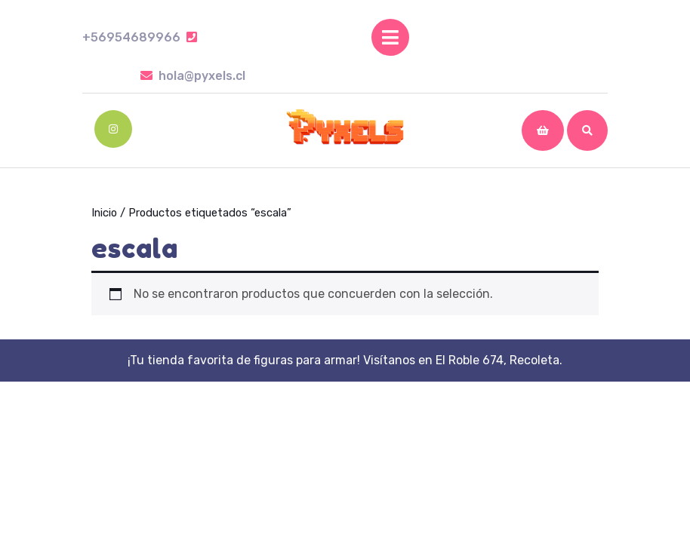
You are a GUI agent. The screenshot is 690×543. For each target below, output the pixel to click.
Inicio (104, 212)
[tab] (390, 37)
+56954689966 (139, 37)
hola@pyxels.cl (192, 76)
